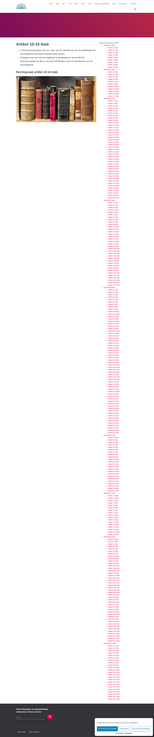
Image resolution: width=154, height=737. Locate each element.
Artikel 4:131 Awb (114, 285)
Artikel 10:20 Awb (114, 692)
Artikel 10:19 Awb (114, 689)
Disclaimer (21, 732)
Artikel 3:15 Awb (113, 137)
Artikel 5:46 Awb (113, 413)
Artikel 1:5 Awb (113, 57)
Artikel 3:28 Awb (113, 169)
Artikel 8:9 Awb (113, 554)
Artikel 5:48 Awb (113, 418)
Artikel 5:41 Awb (113, 401)
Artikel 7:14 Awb (113, 529)
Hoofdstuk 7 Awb (109, 493)
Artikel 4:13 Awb (113, 232)
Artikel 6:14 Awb (113, 469)
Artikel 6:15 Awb (113, 471)
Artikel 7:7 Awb (113, 512)
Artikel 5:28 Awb (113, 355)
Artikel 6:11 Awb (113, 462)
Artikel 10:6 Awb (113, 658)
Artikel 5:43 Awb (113, 406)
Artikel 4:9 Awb (113, 224)
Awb (57, 3)
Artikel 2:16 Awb (113, 94)
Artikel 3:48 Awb (113, 193)
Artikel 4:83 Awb (113, 268)
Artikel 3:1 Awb (113, 101)
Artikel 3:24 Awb (113, 159)
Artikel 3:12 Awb (113, 130)
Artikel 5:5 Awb (113, 299)
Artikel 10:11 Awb (114, 670)
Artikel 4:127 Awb (114, 275)
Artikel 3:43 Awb (113, 181)
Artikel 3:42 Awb (113, 178)
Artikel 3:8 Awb (113, 118)
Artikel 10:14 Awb (114, 677)
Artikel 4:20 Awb (113, 246)
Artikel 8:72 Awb (113, 604)
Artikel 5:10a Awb (114, 314)
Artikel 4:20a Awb (114, 248)
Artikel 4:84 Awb (113, 270)
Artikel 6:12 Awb (113, 464)
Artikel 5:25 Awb (113, 350)
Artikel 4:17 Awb (113, 239)
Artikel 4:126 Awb (114, 273)
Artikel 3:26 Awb (113, 164)
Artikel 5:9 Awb (113, 309)
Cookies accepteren (107, 729)
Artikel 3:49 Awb (113, 195)
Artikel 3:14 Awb (113, 135)
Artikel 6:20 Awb (113, 481)
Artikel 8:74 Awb (113, 607)
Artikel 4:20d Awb (114, 256)
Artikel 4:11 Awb (113, 227)
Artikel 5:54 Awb (113, 433)
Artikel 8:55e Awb (114, 592)
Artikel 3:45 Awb (113, 186)
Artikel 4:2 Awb (113, 205)
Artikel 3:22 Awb (113, 154)
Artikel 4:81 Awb (113, 263)
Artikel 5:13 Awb (113, 321)
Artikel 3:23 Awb (113, 157)
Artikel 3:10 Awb (113, 125)
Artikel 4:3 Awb (113, 207)
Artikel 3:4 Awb (113, 108)
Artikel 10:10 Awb (114, 667)
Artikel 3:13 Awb (113, 132)
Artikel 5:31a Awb (114, 365)
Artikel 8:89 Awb (113, 621)
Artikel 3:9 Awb (113, 120)
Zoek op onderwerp (101, 3)
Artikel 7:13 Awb (113, 527)
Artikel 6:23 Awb (113, 488)
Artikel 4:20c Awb (113, 253)
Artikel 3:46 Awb (113, 188)
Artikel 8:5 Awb (113, 549)
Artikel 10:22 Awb (114, 696)
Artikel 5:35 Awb (113, 387)
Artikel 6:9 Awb (113, 457)
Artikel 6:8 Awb (113, 454)
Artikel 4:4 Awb (113, 212)
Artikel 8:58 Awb (113, 597)
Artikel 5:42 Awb (113, 403)
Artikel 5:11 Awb (113, 316)
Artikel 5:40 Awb (113, 399)
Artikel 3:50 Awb (113, 198)
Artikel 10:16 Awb (114, 682)
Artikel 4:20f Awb (113, 261)
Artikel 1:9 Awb (113, 67)
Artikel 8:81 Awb (113, 617)
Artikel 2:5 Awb (113, 81)
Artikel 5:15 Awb (113, 326)
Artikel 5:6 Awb (113, 302)
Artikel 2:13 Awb (113, 86)
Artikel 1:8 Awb (113, 65)
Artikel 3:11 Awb (113, 127)
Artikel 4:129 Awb (114, 280)
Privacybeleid (119, 733)
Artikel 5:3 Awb (113, 295)
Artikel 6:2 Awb (113, 440)
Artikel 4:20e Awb (114, 258)
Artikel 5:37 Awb (113, 389)
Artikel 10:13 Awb (114, 675)
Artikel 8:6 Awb (113, 551)
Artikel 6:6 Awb (113, 450)
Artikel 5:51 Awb (113, 425)
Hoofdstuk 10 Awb (110, 643)
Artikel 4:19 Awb (113, 244)
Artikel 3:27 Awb (113, 166)
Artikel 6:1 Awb (113, 437)
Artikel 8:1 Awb (113, 539)
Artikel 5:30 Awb (113, 360)
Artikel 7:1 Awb (113, 496)
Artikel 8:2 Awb (113, 541)
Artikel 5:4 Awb (113, 297)
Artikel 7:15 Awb (113, 534)
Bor (70, 3)
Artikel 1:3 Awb (113, 52)
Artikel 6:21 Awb (113, 483)
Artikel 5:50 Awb (113, 423)
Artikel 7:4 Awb (113, 505)
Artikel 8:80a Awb (114, 614)
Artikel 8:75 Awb (113, 609)
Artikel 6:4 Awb (113, 445)
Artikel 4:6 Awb (113, 217)
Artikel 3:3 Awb (113, 106)
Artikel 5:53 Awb (113, 430)
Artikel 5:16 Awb (113, 328)
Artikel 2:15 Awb (113, 91)
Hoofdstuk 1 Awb (109, 45)
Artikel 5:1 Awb (113, 290)
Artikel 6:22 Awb (113, 486)
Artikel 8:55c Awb (113, 587)
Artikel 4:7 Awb (113, 220)
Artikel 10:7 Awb (113, 660)
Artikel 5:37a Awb (114, 391)
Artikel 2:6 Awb (113, 84)
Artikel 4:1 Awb (113, 202)
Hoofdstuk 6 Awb (109, 435)
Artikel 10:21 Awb (114, 694)
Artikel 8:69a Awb (114, 602)
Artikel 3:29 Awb (113, 171)
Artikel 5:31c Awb (113, 370)
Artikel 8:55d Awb (114, 590)
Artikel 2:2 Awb (113, 74)
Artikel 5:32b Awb (114, 379)
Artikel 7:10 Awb (113, 520)
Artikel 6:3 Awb (113, 442)
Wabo (83, 3)
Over (114, 3)
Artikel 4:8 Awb (113, 222)
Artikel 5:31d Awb (114, 372)
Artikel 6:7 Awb (113, 452)
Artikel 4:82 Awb (113, 265)
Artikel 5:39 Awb (113, 396)
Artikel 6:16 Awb (113, 474)
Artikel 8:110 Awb (114, 631)
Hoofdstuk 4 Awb (109, 200)
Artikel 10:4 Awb (113, 653)
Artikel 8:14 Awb (113, 558)
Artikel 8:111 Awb (114, 633)
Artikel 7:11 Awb (113, 522)
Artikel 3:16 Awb (113, 140)
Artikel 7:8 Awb (113, 515)
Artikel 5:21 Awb (113, 343)
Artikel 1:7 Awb (113, 62)
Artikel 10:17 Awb (114, 684)
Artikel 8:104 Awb (114, 624)
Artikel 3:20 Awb (113, 149)
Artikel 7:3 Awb (113, 503)
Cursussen (123, 3)
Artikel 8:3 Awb (113, 544)
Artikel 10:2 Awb (113, 648)
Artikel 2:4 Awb (113, 79)
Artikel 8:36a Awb (114, 566)
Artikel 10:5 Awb (113, 655)
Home (51, 3)
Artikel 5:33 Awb (113, 382)
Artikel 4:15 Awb (113, 236)
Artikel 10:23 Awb (114, 699)
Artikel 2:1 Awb (113, 72)
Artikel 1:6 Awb (113, 60)
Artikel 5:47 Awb (113, 416)
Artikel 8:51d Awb (114, 583)
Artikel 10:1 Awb (113, 646)
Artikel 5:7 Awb (113, 304)
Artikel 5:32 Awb (113, 374)
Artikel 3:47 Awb (113, 190)
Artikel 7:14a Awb (114, 532)
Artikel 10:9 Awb (113, 665)
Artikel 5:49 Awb (113, 420)
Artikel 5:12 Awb (113, 319)
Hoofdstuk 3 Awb (109, 98)
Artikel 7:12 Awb (113, 524)
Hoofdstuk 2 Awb (109, 69)
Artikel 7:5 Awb (113, 508)
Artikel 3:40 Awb (113, 174)
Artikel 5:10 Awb (113, 311)
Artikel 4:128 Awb (114, 278)
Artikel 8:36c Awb (113, 571)
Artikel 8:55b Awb (114, 585)
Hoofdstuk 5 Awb (109, 287)
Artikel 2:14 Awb (113, 89)
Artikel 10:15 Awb (114, 679)
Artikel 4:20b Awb (114, 251)
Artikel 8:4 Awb (113, 546)
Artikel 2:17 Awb (113, 96)
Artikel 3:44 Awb (113, 183)
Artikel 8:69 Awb (113, 600)
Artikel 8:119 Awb (114, 641)
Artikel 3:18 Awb (113, 144)
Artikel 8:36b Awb (114, 568)
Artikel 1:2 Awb (113, 50)
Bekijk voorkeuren (141, 729)
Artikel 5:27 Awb (113, 353)
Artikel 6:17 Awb (113, 476)
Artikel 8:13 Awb (113, 556)
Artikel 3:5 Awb (113, 111)
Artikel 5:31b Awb (114, 367)
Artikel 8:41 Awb (113, 573)
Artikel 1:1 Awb (113, 48)
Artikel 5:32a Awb (114, 377)
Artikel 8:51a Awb (114, 575)
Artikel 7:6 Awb (113, 510)
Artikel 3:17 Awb (113, 142)
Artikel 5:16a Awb (114, 331)
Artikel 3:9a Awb (113, 123)
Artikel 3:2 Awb (113, 103)
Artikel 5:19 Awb (113, 338)
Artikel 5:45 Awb (113, 411)
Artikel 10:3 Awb (113, 650)
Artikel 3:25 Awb (113, 161)
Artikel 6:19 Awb (113, 478)
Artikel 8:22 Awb (113, 561)
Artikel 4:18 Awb (113, 241)
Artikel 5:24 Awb (113, 348)
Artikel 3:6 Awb (113, 113)
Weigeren (124, 729)
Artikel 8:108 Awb (114, 629)
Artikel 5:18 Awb (113, 336)
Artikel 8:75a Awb (114, 612)
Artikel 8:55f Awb (113, 595)
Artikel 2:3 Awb (113, 77)
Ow (64, 3)
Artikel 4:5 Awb (113, 215)
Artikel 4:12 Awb (113, 229)
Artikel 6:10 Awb (113, 459)
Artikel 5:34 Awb (113, 384)
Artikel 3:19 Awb (113, 147)
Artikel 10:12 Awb (114, 672)
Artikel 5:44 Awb (113, 408)
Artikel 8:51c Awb (113, 580)
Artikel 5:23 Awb (113, 345)
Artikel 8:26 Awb (113, 563)
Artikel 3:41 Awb (113, 176)
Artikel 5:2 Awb (113, 292)
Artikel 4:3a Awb (113, 210)
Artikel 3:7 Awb (113, 115)
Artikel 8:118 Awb (114, 638)
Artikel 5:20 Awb (113, 341)
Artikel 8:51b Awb (114, 578)
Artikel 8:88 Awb (113, 619)
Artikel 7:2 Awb (113, 500)
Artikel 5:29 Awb (113, 357)
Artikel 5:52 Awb (113, 428)
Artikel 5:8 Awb (113, 307)
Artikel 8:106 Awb (114, 626)
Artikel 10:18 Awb (114, 687)
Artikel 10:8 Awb (113, 663)
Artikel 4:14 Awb (113, 234)
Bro (76, 3)
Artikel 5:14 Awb (113, 324)
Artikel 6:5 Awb (113, 447)
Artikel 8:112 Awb (114, 636)
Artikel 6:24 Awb (113, 491)
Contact (133, 3)
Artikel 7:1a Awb (113, 498)
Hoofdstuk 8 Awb (109, 537)
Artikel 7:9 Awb (113, 517)
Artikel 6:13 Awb (113, 466)
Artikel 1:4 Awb (113, 55)
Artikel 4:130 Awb (114, 282)
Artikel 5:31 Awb (113, 362)
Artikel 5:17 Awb (113, 333)
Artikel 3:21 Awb (113, 152)
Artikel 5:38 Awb (113, 394)
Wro (89, 3)
